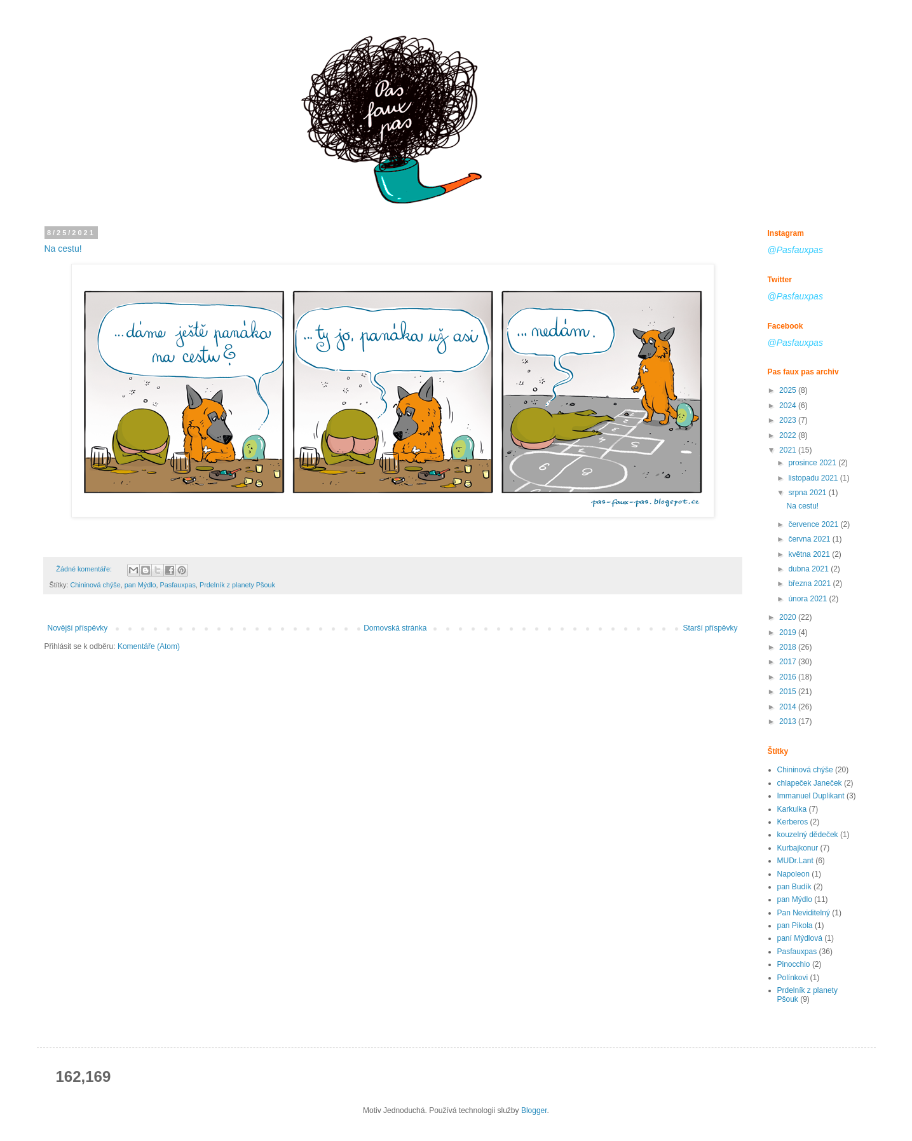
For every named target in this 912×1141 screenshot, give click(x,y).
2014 (788, 706)
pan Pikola (795, 925)
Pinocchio (793, 964)
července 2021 (814, 524)
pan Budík (794, 886)
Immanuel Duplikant (811, 795)
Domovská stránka (395, 628)
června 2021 (810, 539)
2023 (788, 420)
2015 (788, 691)
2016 (788, 677)
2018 (788, 647)
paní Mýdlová (799, 938)
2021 (788, 450)
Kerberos (792, 821)
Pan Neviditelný (803, 912)
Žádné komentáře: (85, 569)
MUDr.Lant (795, 860)
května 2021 (810, 554)
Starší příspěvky (710, 628)
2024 (788, 405)
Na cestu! (63, 248)
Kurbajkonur (798, 848)
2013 (788, 721)
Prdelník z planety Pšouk (237, 585)
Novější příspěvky (78, 628)
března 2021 (810, 583)
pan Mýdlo (140, 585)
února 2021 (808, 598)
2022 (788, 435)
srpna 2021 (808, 492)
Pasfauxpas (178, 585)
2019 (788, 632)
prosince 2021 (813, 462)
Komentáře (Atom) (149, 646)
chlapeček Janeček (809, 783)
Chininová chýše (96, 585)
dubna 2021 (809, 568)
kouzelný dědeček (807, 834)
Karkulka (792, 809)
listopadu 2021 (814, 478)
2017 (788, 661)
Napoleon (793, 874)
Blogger (534, 1110)
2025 (788, 390)
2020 (788, 617)
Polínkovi (792, 977)
